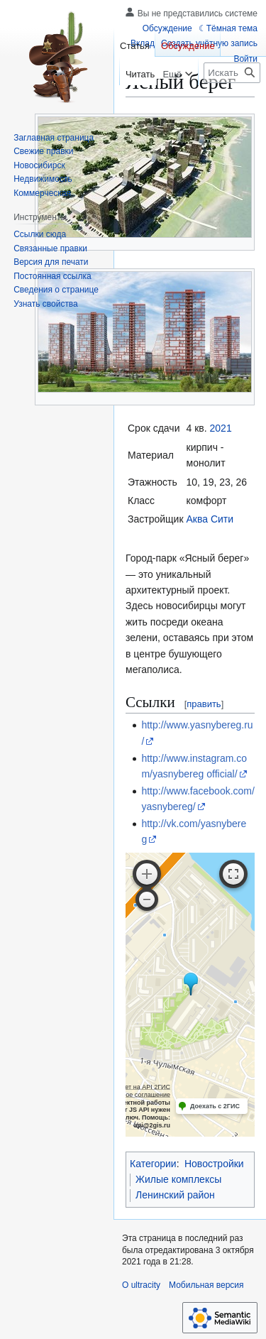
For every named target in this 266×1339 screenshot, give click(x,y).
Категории (153, 1163)
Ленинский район (175, 1195)
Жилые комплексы (178, 1179)
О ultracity (141, 1285)
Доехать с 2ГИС (215, 1106)
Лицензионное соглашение (130, 1094)
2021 (221, 428)
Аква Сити (210, 519)
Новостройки (214, 1163)
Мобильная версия (206, 1285)
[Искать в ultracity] (232, 72)
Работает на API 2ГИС (137, 1087)
